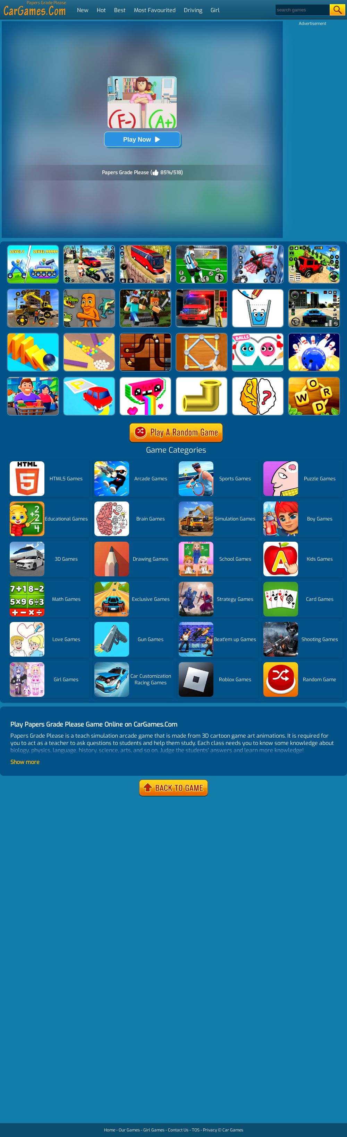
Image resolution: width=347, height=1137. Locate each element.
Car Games (232, 1130)
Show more (25, 762)
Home (109, 1130)
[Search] (302, 10)
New (82, 10)
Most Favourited (155, 10)
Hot (101, 10)
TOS (196, 1130)
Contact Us (178, 1130)
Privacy (210, 1130)
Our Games (129, 1130)
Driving (193, 10)
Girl (215, 10)
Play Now (142, 139)
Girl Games (153, 1130)
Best (120, 10)
